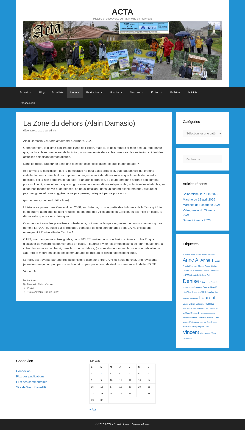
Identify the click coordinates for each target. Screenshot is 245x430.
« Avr (92, 409)
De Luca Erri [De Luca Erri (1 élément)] (204, 275)
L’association (31, 103)
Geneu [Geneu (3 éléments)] (197, 287)
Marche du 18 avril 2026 (199, 199)
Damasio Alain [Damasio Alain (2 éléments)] (191, 275)
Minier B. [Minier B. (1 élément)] (196, 313)
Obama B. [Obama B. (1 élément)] (202, 317)
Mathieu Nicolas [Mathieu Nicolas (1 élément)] (189, 308)
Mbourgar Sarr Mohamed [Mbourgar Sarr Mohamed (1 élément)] (207, 308)
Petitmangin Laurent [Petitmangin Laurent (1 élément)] (197, 322)
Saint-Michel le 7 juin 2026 (200, 194)
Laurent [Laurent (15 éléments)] (207, 297)
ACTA (122, 11)
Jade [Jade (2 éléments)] (203, 291)
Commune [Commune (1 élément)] (214, 271)
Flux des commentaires (31, 382)
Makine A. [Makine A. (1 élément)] (200, 304)
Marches (139, 92)
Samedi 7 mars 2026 (197, 220)
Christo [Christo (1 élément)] (214, 266)
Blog (41, 92)
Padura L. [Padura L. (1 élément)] (211, 317)
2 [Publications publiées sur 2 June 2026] (101, 373)
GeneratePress (140, 424)
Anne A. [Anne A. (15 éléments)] (191, 260)
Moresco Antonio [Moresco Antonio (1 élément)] (208, 313)
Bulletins (175, 92)
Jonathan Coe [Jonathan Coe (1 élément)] (212, 292)
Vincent (49, 284)
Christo (31, 288)
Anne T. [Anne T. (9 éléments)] (208, 260)
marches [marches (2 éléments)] (209, 303)
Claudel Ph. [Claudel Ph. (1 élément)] (188, 271)
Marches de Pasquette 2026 (202, 205)
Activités (196, 92)
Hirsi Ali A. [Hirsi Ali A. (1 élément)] (187, 292)
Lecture (74, 92)
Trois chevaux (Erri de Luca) (43, 292)
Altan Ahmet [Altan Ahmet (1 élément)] (196, 254)
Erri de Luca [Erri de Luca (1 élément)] (205, 282)
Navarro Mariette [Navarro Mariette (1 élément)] (190, 317)
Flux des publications (30, 376)
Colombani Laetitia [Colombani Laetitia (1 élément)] (201, 271)
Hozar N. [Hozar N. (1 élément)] (196, 292)
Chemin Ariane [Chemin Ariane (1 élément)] (204, 266)
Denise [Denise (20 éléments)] (191, 281)
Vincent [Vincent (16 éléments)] (191, 332)
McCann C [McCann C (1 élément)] (187, 313)
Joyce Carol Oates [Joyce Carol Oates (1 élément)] (190, 299)
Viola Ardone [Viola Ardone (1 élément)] (205, 333)
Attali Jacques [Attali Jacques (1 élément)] (191, 266)
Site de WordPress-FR (31, 387)
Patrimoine (96, 92)
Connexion (23, 371)
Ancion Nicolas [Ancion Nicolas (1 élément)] (208, 254)
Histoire (118, 92)
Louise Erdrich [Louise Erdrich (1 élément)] (189, 304)
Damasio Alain (35, 284)
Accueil (28, 92)
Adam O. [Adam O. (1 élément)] (186, 254)
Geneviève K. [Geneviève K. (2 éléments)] (210, 287)
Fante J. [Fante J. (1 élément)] (214, 282)
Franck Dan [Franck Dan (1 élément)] (188, 287)
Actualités (57, 92)
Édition (159, 92)
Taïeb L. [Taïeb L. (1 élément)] (208, 326)
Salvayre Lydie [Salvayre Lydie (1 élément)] (197, 326)
